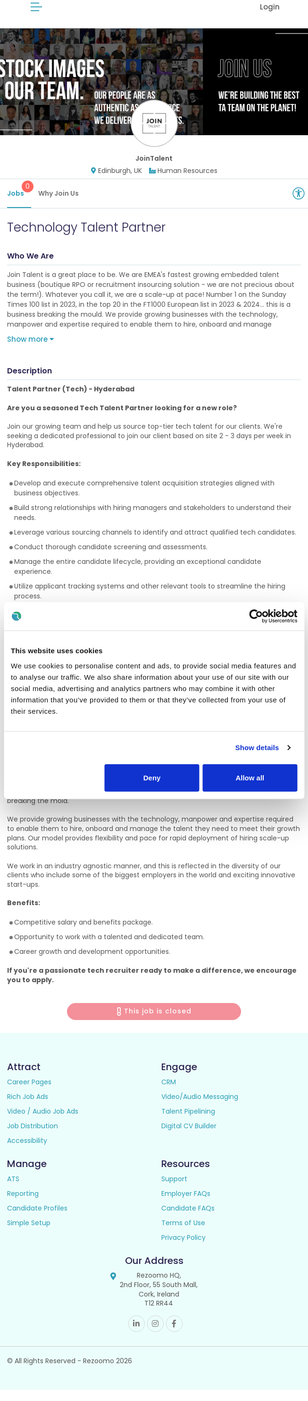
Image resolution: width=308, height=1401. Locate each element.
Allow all (249, 777)
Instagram (155, 1335)
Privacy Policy (183, 1249)
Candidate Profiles (37, 1220)
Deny (152, 777)
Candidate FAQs (188, 1220)
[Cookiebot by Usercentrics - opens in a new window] (256, 616)
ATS (13, 1190)
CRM (168, 1093)
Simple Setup (28, 1234)
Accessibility (27, 1152)
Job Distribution (32, 1137)
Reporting (23, 1205)
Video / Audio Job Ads (42, 1123)
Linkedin (136, 1335)
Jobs (19, 200)
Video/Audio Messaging (199, 1108)
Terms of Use (183, 1234)
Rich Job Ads (27, 1108)
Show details (257, 748)
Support (174, 1190)
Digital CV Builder (188, 1137)
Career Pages (29, 1093)
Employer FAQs (185, 1205)
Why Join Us (58, 204)
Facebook (174, 1335)
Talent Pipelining (188, 1123)
